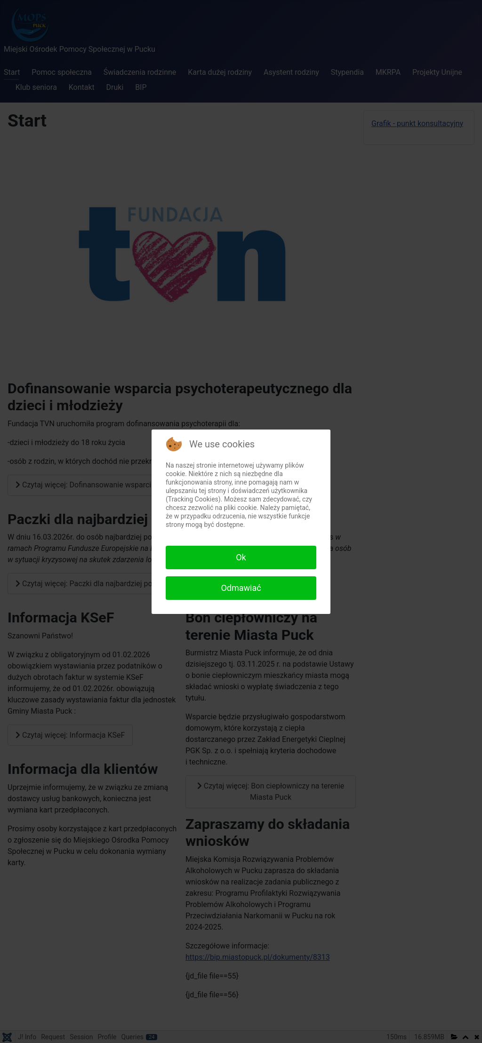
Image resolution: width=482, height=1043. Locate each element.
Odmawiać (241, 588)
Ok (241, 557)
